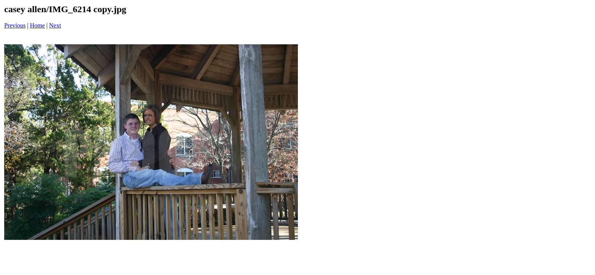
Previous (15, 25)
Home (37, 25)
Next (55, 25)
